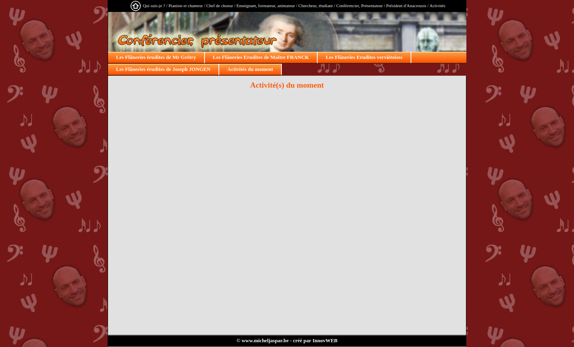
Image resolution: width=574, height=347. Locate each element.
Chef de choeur (219, 5)
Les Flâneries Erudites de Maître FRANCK (261, 57)
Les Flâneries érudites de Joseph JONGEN (163, 69)
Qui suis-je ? (154, 5)
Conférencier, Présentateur (359, 5)
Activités (437, 5)
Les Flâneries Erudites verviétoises (364, 57)
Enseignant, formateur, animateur (265, 5)
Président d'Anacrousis (406, 5)
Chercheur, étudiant (316, 5)
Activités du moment (250, 69)
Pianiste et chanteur (186, 5)
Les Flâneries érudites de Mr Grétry (156, 57)
